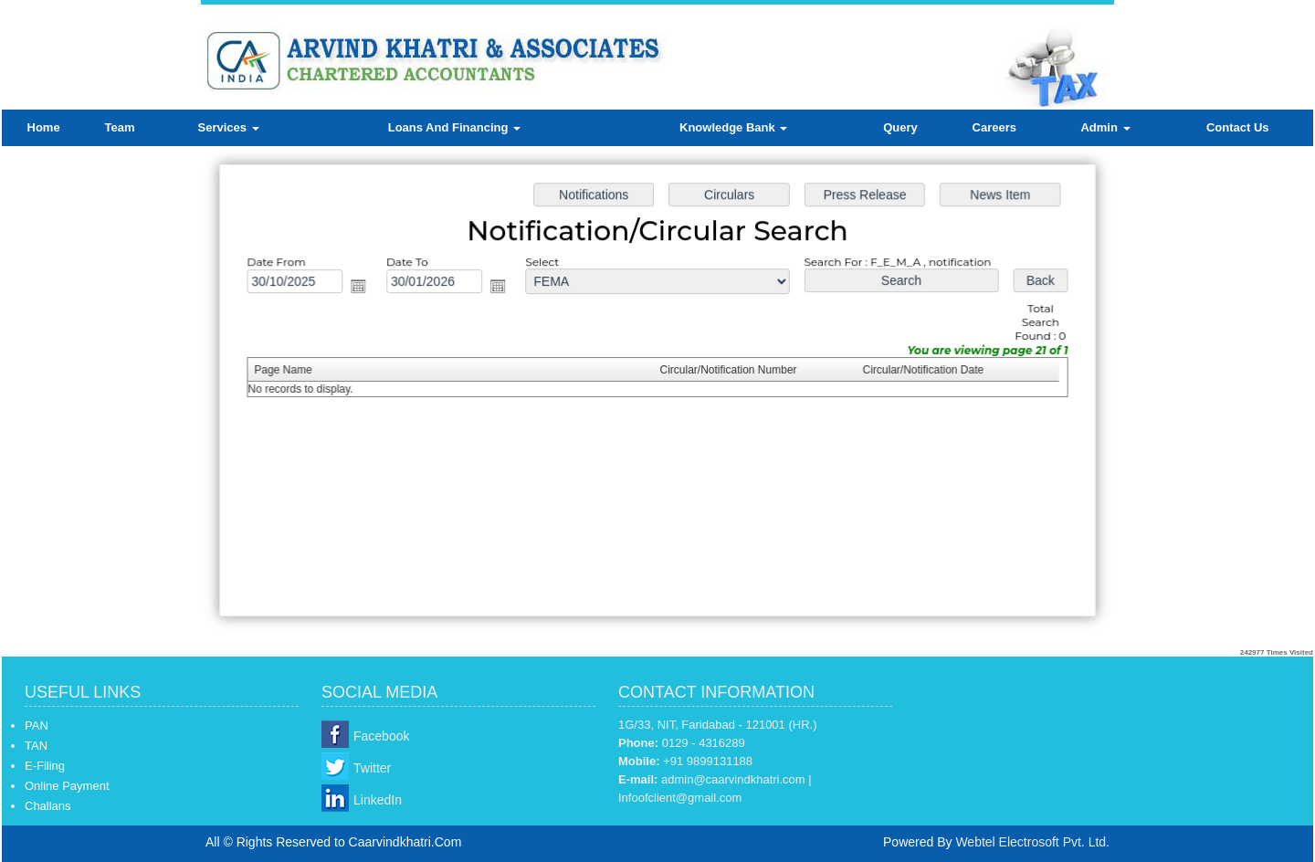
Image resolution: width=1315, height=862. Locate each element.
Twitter (372, 768)
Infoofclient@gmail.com (680, 797)
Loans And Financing (454, 127)
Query (900, 127)
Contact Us (1237, 127)
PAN (36, 725)
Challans (48, 806)
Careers (994, 127)
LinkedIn (377, 800)
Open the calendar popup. (364, 289)
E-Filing (45, 766)
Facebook (381, 736)
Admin (1105, 127)
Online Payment (67, 786)
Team (120, 127)
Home (43, 127)
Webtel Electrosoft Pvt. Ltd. (1032, 842)
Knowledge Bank (733, 127)
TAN (36, 745)
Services (228, 127)
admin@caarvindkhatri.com (733, 779)
